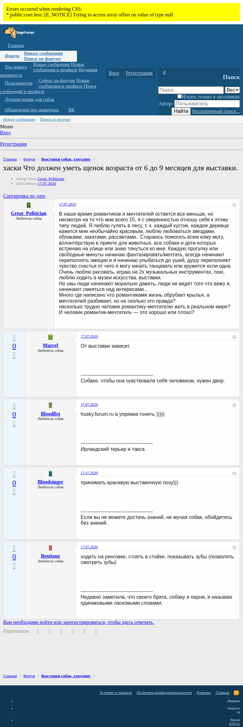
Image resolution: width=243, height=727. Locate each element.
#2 (234, 336)
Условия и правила (115, 692)
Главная (16, 45)
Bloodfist (50, 413)
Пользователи (18, 82)
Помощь (203, 692)
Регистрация (13, 144)
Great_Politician (51, 178)
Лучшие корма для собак (29, 99)
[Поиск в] (232, 90)
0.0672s (234, 723)
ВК (71, 109)
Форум (12, 55)
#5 (234, 547)
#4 (234, 473)
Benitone (50, 556)
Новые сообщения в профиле (58, 67)
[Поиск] (164, 73)
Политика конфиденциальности (164, 692)
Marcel (50, 345)
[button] (30, 67)
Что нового (16, 66)
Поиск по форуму (42, 58)
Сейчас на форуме (56, 80)
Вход (5, 132)
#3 (234, 404)
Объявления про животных (32, 109)
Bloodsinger (50, 482)
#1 (234, 204)
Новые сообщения (43, 53)
